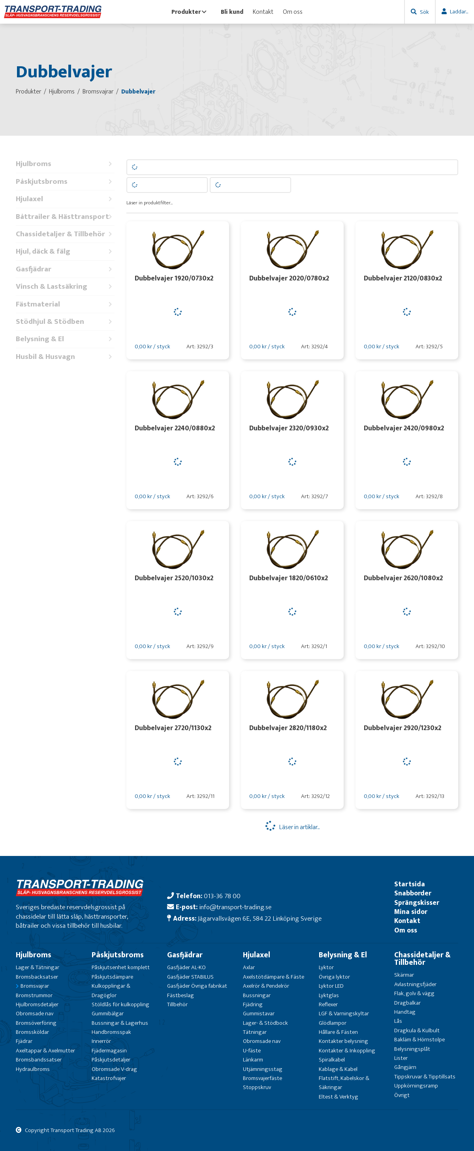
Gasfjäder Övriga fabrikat (197, 986)
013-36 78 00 (222, 896)
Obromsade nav (34, 1013)
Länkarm (253, 1060)
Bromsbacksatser (37, 977)
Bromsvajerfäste (262, 1078)
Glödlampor (332, 1023)
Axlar (249, 967)
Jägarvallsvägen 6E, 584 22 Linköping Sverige (260, 918)
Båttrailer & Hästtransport (65, 216)
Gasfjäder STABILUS (190, 977)
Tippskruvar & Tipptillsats (424, 1077)
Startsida (409, 884)
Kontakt (263, 12)
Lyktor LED (331, 986)
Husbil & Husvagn (65, 356)
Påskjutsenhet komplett (121, 967)
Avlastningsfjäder (415, 984)
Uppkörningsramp (416, 1086)
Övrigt (402, 1095)
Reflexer (328, 1004)
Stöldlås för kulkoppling (120, 1004)
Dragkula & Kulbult (417, 1030)
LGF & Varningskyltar (344, 1013)
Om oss (293, 12)
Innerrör (101, 1041)
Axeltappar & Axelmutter (45, 1051)
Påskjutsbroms (65, 181)
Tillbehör (177, 1004)
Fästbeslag (180, 995)
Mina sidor (410, 911)
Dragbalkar (407, 1003)
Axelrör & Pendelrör (266, 986)
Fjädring (253, 1004)
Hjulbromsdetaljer (37, 1004)
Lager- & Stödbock (265, 1023)
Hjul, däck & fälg (65, 251)
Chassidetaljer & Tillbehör (65, 234)
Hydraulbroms (33, 1069)
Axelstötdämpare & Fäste (273, 977)
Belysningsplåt (412, 1049)
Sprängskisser (416, 902)
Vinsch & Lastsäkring (65, 286)
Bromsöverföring (36, 1023)
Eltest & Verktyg (338, 1097)
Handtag (405, 1012)
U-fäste (252, 1051)
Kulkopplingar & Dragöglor (111, 990)
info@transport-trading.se (235, 907)
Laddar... (459, 12)
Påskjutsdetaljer (111, 1060)
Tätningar (255, 1032)
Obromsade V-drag (114, 1069)
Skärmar (404, 975)
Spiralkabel (332, 1060)
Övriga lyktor (334, 977)
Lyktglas (329, 995)
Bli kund (232, 12)
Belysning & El (65, 339)
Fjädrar (24, 1041)
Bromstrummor (34, 995)
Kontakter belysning (343, 1041)
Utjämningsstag (262, 1069)
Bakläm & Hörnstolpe (419, 1039)
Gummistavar (259, 1013)
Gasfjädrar (65, 269)
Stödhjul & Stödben (65, 321)
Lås (398, 1021)
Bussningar (257, 995)
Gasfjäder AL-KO (186, 967)
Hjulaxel (65, 199)
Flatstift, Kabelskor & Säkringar (344, 1082)
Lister (401, 1058)
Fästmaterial (65, 304)
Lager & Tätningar (37, 967)
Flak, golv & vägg (414, 993)
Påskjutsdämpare (112, 977)
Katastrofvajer (109, 1078)
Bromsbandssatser (39, 1060)
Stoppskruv (257, 1087)
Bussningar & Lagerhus (120, 1023)
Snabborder (412, 893)
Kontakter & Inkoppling (347, 1051)
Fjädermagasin (109, 1051)
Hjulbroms (65, 163)
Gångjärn (405, 1067)
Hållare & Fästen (338, 1032)
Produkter (189, 12)
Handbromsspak (111, 1032)
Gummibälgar (108, 1013)
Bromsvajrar (35, 986)
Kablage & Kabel (338, 1069)
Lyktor (326, 967)
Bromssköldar (32, 1032)
